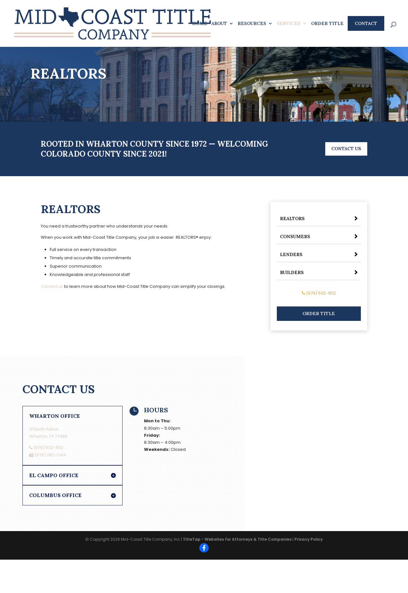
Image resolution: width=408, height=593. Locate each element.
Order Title (327, 23)
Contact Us (346, 148)
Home (199, 23)
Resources (252, 23)
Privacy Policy (308, 539)
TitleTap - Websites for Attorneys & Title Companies (237, 539)
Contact (366, 23)
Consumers (295, 236)
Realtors (292, 218)
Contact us (52, 286)
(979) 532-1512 (319, 293)
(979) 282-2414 (47, 455)
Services (289, 23)
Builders (292, 272)
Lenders (291, 254)
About (219, 23)
